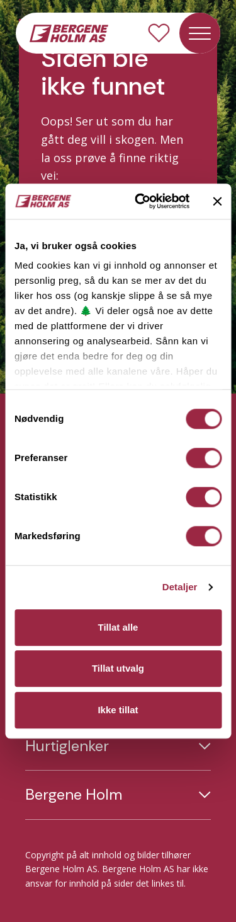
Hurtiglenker (67, 746)
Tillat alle (118, 627)
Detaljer (180, 586)
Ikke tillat (118, 709)
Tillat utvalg (118, 668)
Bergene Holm (73, 794)
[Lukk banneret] (217, 201)
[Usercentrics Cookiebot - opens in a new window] (140, 201)
